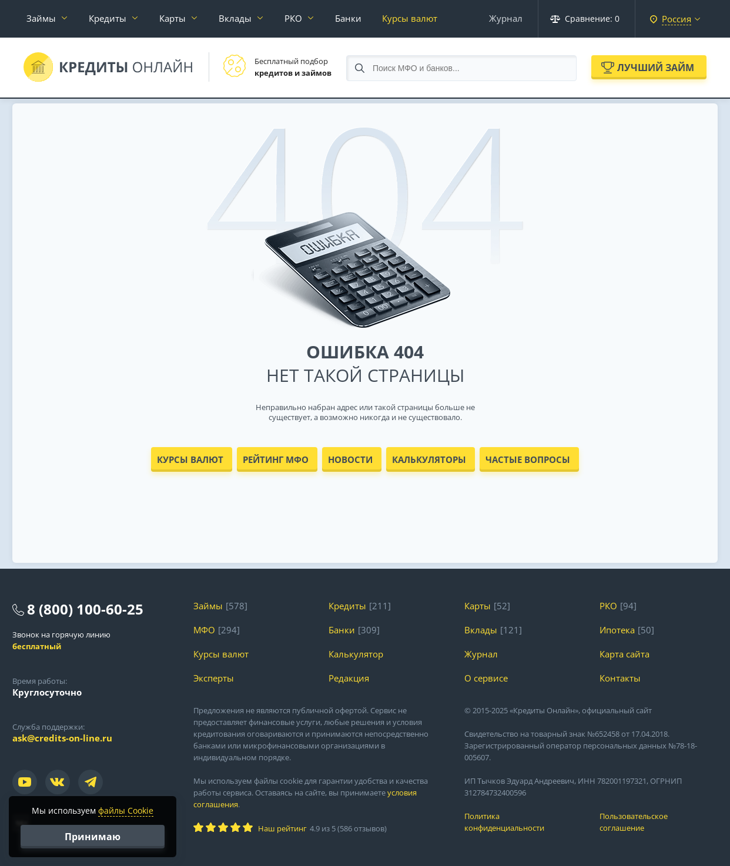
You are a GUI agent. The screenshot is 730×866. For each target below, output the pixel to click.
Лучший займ (655, 67)
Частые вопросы (527, 459)
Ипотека (617, 630)
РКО (293, 18)
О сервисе (486, 678)
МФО (204, 630)
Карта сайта (624, 654)
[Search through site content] (461, 68)
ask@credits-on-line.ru (62, 738)
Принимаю (92, 836)
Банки (348, 18)
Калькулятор (356, 654)
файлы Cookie (125, 810)
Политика (523, 822)
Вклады (235, 18)
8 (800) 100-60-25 (85, 609)
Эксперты (213, 678)
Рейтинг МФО (276, 459)
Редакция (349, 678)
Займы (41, 18)
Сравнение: (585, 18)
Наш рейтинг (282, 828)
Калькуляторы (429, 459)
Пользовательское (659, 822)
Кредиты (107, 18)
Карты (172, 18)
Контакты (620, 678)
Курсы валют (409, 18)
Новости (350, 459)
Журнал (506, 18)
